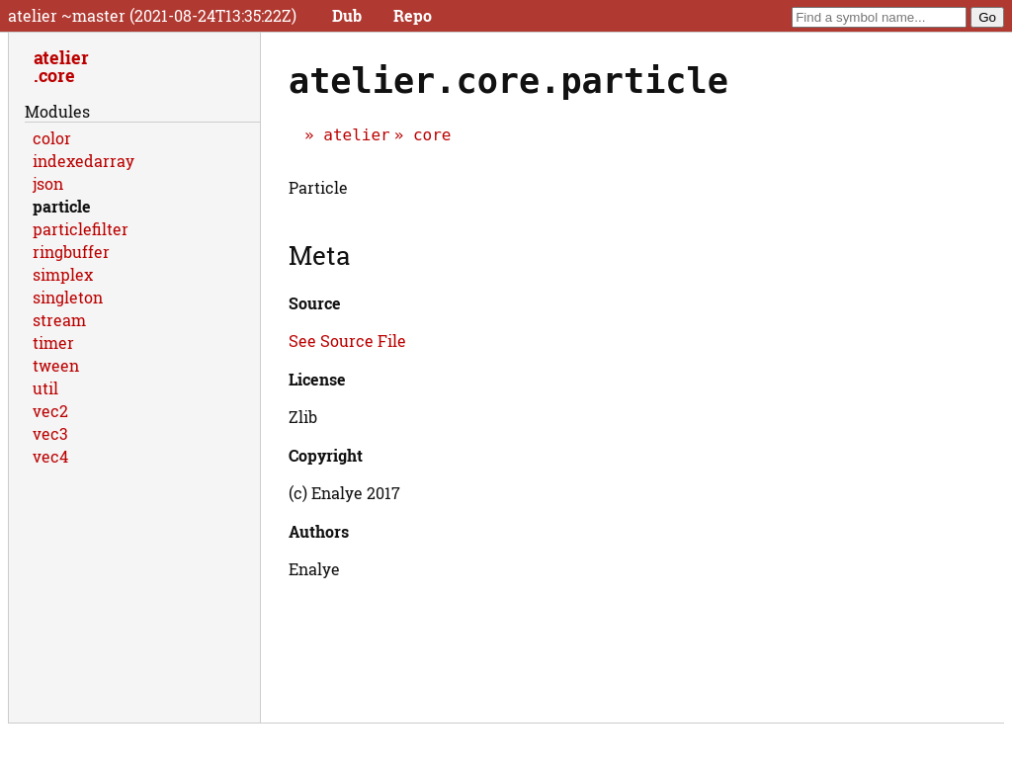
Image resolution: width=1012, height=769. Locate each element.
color (52, 138)
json (48, 183)
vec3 (50, 433)
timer (53, 342)
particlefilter (80, 228)
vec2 (50, 410)
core (432, 135)
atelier (356, 135)
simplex (63, 274)
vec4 (50, 456)
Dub (347, 15)
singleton (68, 297)
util (45, 388)
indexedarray (83, 160)
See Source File (347, 340)
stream (59, 319)
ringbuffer (71, 251)
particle (62, 206)
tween (56, 365)
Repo (412, 15)
